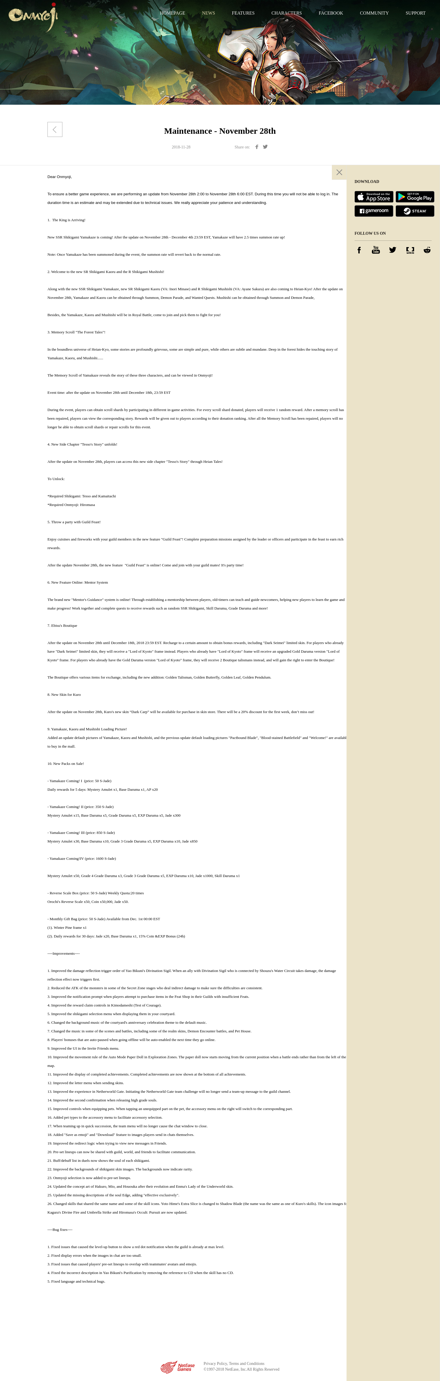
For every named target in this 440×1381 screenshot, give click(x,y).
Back (54, 129)
